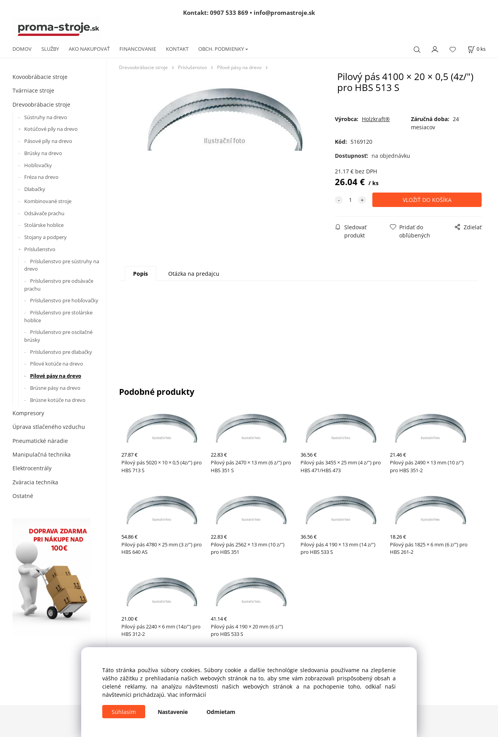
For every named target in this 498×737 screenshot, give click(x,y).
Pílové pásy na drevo (55, 375)
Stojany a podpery (45, 237)
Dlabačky (34, 189)
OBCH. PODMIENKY (221, 48)
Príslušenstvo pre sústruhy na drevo (61, 265)
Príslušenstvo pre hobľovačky (64, 300)
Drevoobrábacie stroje (41, 104)
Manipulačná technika (41, 454)
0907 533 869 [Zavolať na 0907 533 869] (229, 12)
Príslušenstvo (39, 249)
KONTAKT (177, 48)
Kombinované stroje (47, 201)
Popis (140, 273)
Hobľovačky (38, 165)
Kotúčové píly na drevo (51, 128)
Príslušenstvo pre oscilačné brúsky (58, 335)
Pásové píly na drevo (48, 141)
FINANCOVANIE (137, 48)
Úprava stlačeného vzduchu (48, 426)
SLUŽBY (50, 48)
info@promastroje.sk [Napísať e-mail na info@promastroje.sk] (284, 12)
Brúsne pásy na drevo (55, 387)
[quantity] (350, 200)
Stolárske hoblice (44, 224)
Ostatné (22, 496)
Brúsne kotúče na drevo (57, 399)
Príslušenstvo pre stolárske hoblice (58, 316)
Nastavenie (173, 712)
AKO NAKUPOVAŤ (89, 48)
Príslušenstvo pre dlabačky (61, 351)
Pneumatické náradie (40, 440)
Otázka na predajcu (193, 273)
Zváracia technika (35, 482)
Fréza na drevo (41, 176)
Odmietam (220, 712)
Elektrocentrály (32, 468)
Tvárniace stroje (33, 90)
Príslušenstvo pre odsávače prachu (58, 284)
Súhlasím (124, 712)
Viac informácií (186, 694)
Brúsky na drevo (43, 153)
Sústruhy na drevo (45, 117)
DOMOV (22, 48)
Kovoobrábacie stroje (40, 76)
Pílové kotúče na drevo (56, 363)
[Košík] (477, 49)
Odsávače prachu (44, 213)
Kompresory (28, 413)
